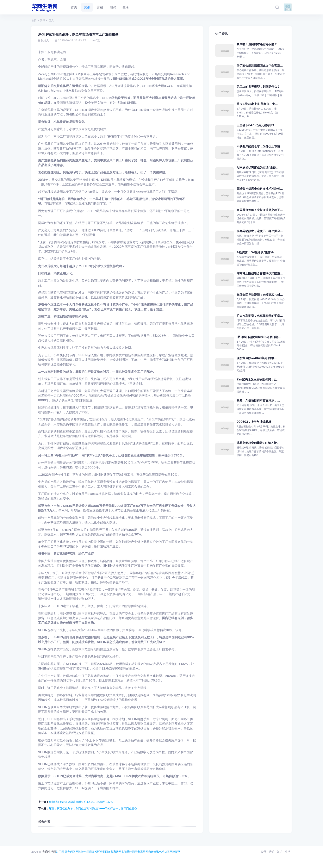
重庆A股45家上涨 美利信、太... (257, 104)
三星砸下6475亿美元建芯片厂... (257, 125)
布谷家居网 (114, 851)
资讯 (42, 20)
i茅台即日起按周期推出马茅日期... (259, 337)
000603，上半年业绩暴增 (254, 421)
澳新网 (176, 851)
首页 (33, 20)
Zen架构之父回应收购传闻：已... (258, 379)
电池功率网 (165, 851)
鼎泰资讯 (153, 851)
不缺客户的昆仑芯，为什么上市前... (260, 146)
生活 (287, 851)
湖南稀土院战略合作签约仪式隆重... (260, 273)
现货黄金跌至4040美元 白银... (257, 358)
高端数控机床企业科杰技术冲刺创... (260, 188)
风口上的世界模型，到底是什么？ (258, 86)
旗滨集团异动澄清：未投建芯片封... (260, 294)
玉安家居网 (141, 851)
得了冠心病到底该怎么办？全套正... (260, 65)
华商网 (104, 851)
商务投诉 (94, 851)
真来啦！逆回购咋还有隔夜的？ (257, 44)
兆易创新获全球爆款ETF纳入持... (258, 442)
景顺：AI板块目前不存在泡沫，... (258, 400)
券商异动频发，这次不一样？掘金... (260, 231)
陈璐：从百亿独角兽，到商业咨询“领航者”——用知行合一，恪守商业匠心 (93, 808)
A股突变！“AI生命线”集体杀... (256, 252)
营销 (271, 851)
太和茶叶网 (128, 851)
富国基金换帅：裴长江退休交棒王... (260, 210)
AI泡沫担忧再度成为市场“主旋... (257, 167)
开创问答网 (71, 851)
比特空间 (83, 851)
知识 (279, 851)
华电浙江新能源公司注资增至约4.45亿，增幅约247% (81, 801)
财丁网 (60, 851)
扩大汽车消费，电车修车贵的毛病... (260, 315)
